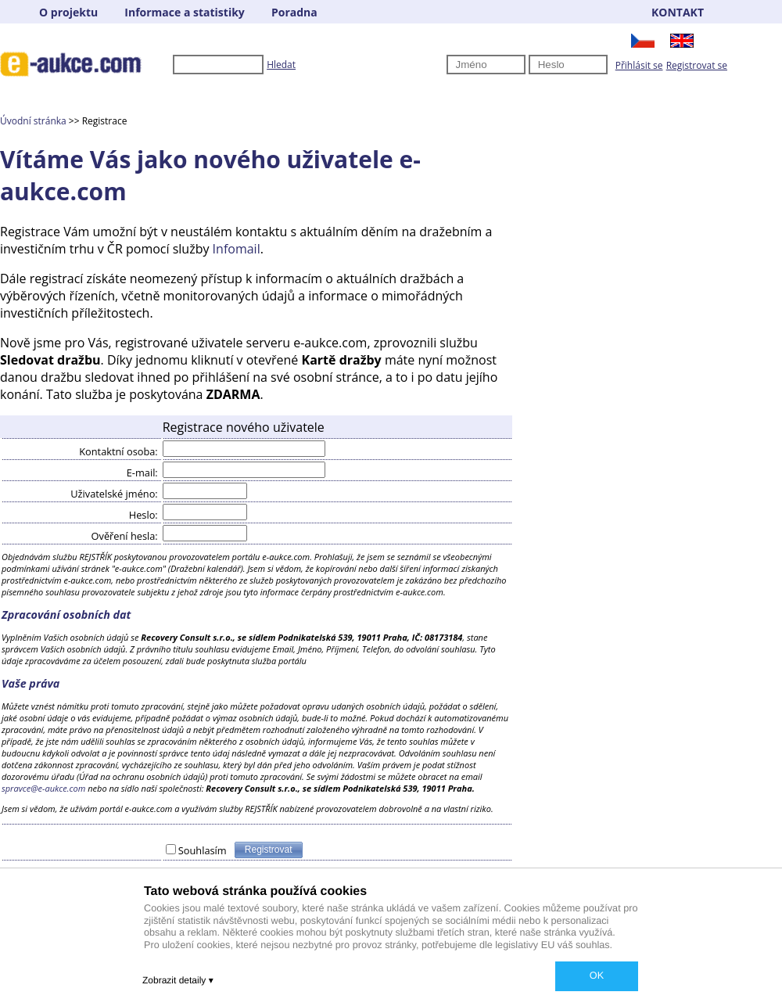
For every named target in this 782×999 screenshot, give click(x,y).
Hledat (281, 64)
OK (597, 975)
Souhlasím (202, 850)
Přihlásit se (639, 65)
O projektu (68, 12)
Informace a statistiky (184, 12)
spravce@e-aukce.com (43, 788)
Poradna (294, 12)
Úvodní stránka (33, 121)
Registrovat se (696, 65)
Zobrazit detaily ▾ (177, 980)
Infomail (236, 248)
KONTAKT (677, 12)
